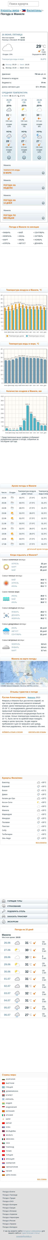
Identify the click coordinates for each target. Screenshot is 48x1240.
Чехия (9, 1171)
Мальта (9, 1135)
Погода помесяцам (9, 216)
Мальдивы (11, 1131)
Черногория (12, 1167)
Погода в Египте (9, 1192)
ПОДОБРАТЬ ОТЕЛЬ (16, 911)
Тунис (9, 1151)
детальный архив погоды (37, 549)
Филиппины (34, 10)
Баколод (5, 782)
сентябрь (39, 233)
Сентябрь (16, 634)
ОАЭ (8, 1143)
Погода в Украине (9, 1224)
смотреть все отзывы (37, 732)
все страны (42, 1179)
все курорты (41, 842)
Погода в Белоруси (10, 1227)
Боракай (5, 786)
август (22, 243)
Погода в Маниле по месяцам (24, 227)
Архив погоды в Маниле (24, 486)
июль (21, 240)
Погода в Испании (10, 1211)
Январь (15, 612)
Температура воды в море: (13, 59)
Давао (5, 794)
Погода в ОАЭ (8, 1201)
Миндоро (6, 818)
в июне (5, 96)
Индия (9, 1103)
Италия (9, 1115)
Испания (10, 1111)
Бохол (4, 790)
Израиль (10, 1099)
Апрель (15, 564)
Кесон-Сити (7, 802)
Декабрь (16, 615)
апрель (6, 243)
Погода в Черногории (11, 1217)
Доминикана (12, 1091)
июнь (21, 236)
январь (6, 233)
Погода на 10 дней (24, 929)
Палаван (6, 822)
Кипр (8, 1119)
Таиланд (10, 1147)
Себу (4, 830)
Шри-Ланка (11, 1175)
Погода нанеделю (9, 186)
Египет (9, 1095)
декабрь (39, 243)
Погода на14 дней (9, 201)
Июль (14, 602)
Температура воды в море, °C (24, 344)
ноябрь (38, 240)
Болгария (10, 1079)
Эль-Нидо (6, 838)
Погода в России (9, 1221)
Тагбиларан (7, 834)
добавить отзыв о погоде (12, 732)
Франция (10, 1159)
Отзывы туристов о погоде (24, 692)
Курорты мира (10, 10)
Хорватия (10, 1163)
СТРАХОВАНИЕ (14, 906)
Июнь (14, 586)
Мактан (5, 806)
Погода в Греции (9, 1208)
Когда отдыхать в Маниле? (24, 555)
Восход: (9, 65)
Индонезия (11, 1107)
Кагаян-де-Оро (8, 798)
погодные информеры (32, 1231)
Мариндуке (7, 814)
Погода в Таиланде (10, 1195)
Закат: (22, 65)
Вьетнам (10, 1083)
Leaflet (3, 683)
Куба (8, 1127)
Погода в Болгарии (10, 1205)
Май (13, 570)
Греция (9, 1087)
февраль (7, 236)
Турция (9, 1155)
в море (11, 171)
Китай (9, 1123)
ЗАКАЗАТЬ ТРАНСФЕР (17, 916)
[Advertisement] (24, 30)
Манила (5, 810)
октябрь (39, 236)
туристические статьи (31, 1233)
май (21, 233)
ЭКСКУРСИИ (12, 922)
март (5, 240)
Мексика (10, 1139)
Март (14, 567)
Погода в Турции (9, 1198)
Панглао (5, 826)
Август (15, 631)
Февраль (16, 618)
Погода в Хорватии (10, 1214)
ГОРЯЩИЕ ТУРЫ (14, 901)
